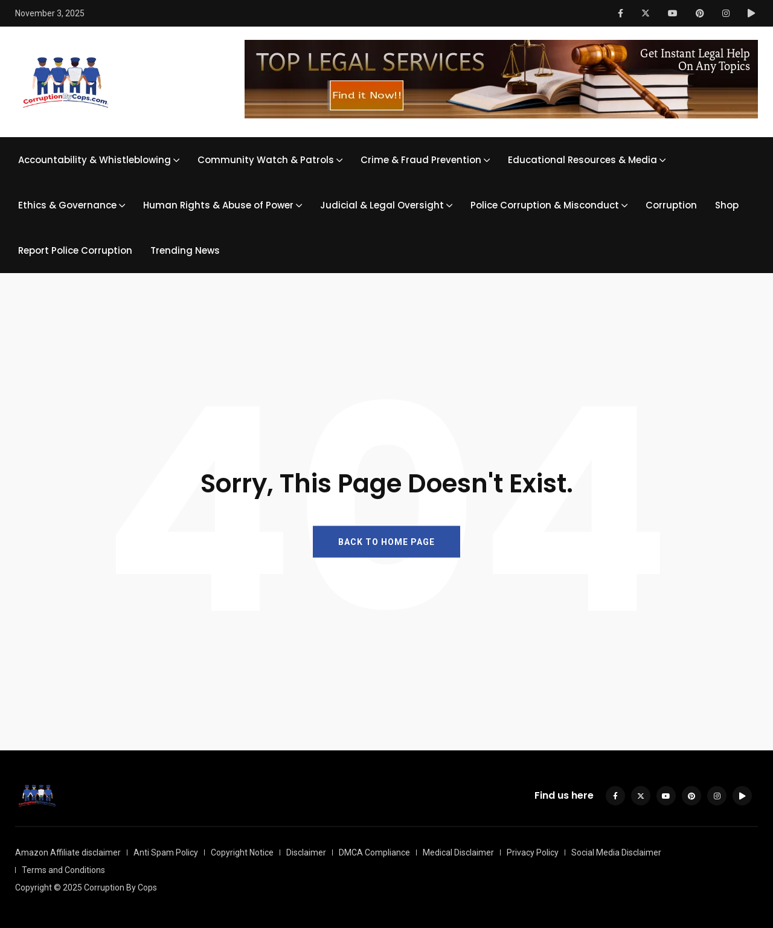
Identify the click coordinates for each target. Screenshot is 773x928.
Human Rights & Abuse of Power (218, 205)
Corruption (671, 205)
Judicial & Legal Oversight (382, 205)
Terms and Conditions (63, 870)
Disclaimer (306, 852)
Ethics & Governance (67, 205)
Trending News (185, 250)
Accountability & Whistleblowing (94, 159)
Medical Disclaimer (458, 852)
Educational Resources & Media (582, 159)
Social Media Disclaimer (616, 852)
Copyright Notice (242, 852)
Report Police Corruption (75, 250)
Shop (727, 205)
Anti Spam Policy (165, 852)
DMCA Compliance (374, 852)
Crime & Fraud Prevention (421, 159)
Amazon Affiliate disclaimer (68, 852)
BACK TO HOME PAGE (386, 541)
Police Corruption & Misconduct (544, 205)
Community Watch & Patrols (265, 159)
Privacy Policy (533, 852)
